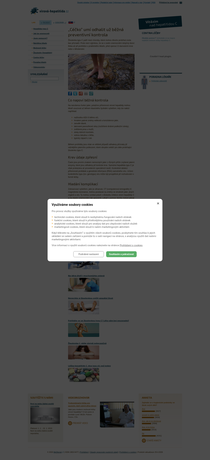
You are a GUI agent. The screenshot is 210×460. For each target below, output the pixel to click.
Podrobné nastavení (88, 254)
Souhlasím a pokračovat (121, 254)
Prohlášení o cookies (131, 245)
